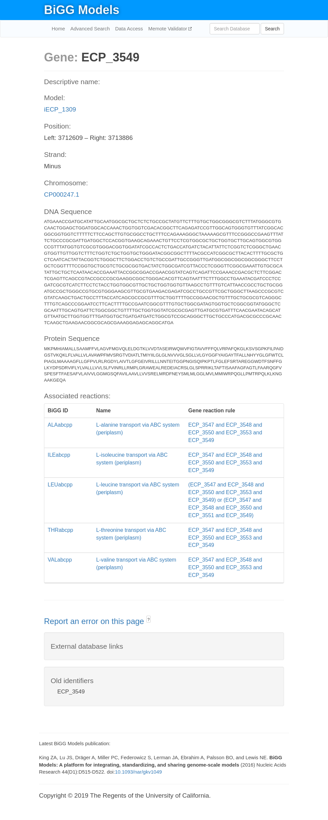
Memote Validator (168, 28)
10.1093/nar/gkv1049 (138, 772)
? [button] (148, 619)
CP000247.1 (61, 194)
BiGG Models (81, 10)
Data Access (129, 28)
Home (58, 28)
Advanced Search (90, 28)
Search (272, 28)
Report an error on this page (95, 621)
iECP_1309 (60, 109)
